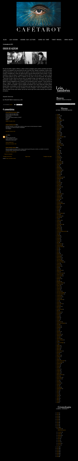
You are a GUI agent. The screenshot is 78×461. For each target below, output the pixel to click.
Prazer (58, 367)
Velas (58, 396)
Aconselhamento (60, 224)
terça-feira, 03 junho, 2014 (10, 131)
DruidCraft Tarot (59, 309)
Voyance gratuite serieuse (11, 147)
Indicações (59, 331)
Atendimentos (59, 197)
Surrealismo (59, 259)
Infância (58, 332)
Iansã (58, 330)
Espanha (58, 207)
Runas (58, 380)
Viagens (58, 192)
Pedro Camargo (59, 362)
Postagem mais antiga (47, 156)
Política (58, 214)
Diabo (58, 234)
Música (58, 142)
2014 (58, 425)
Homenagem (59, 186)
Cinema (58, 118)
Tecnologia (59, 387)
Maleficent (58, 346)
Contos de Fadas (60, 299)
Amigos (58, 271)
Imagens (58, 164)
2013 (57, 267)
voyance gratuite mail (9, 142)
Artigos (58, 175)
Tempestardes (59, 388)
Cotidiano (58, 132)
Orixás (58, 249)
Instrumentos (59, 334)
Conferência (59, 295)
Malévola (58, 348)
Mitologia (58, 167)
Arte (57, 114)
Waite (58, 399)
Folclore (58, 318)
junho (59, 438)
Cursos (58, 232)
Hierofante (58, 325)
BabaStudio (59, 278)
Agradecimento (59, 270)
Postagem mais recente (7, 156)
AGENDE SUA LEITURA (27, 40)
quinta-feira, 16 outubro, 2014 (11, 143)
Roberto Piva (59, 378)
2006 (58, 456)
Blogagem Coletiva (60, 282)
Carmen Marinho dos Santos (11, 112)
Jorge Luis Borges (60, 339)
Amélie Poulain (59, 193)
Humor (58, 328)
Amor (58, 154)
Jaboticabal (59, 335)
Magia (58, 165)
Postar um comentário (8, 154)
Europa (58, 316)
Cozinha (58, 302)
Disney (58, 307)
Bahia (58, 280)
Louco (58, 211)
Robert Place (59, 257)
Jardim (58, 337)
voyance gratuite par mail (11, 124)
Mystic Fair (59, 355)
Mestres (58, 129)
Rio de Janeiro (59, 377)
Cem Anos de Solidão (61, 292)
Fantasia (58, 317)
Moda (58, 353)
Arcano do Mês (59, 275)
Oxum (58, 357)
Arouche (58, 277)
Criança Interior (59, 303)
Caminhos (58, 288)
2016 (58, 422)
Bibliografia (59, 281)
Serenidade (59, 382)
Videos (58, 398)
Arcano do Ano (59, 274)
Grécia (58, 324)
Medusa (58, 349)
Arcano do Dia (59, 161)
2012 (58, 446)
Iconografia (59, 157)
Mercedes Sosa (59, 350)
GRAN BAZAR (68, 40)
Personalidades (59, 120)
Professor (58, 369)
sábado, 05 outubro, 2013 (10, 121)
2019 (58, 417)
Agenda (58, 268)
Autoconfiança (59, 163)
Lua (57, 344)
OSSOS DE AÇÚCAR (62, 430)
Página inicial (27, 156)
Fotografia (58, 184)
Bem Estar (59, 228)
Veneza (58, 221)
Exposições (59, 182)
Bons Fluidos (59, 284)
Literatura (58, 115)
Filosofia (58, 150)
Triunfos (58, 263)
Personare (58, 168)
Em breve (58, 236)
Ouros (58, 252)
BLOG (5, 40)
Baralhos (58, 199)
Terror (58, 391)
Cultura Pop (59, 125)
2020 (58, 416)
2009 (58, 451)
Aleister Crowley (60, 145)
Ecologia (58, 235)
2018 (58, 419)
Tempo (58, 389)
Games (58, 185)
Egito (58, 310)
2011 (58, 448)
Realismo (58, 373)
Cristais (58, 305)
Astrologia (58, 196)
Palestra (58, 359)
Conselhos (59, 298)
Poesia (58, 122)
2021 (58, 414)
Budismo (58, 285)
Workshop (58, 264)
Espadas (58, 156)
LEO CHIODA (13, 40)
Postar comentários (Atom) (11, 158)
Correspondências (60, 203)
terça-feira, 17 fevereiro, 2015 (11, 151)
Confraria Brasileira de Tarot (62, 231)
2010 (58, 450)
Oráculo (58, 188)
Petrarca (58, 364)
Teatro (58, 385)
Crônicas (58, 135)
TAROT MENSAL (57, 40)
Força (58, 320)
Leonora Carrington (60, 342)
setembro (60, 435)
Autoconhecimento (60, 177)
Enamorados (59, 312)
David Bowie (59, 306)
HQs (57, 139)
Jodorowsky (59, 338)
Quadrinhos (59, 171)
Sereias (58, 381)
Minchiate (58, 352)
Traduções (59, 153)
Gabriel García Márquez (61, 323)
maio (59, 440)
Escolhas (58, 239)
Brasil (58, 200)
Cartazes (58, 289)
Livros (58, 131)
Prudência (58, 371)
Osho (58, 250)
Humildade (59, 327)
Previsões (58, 256)
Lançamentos (59, 245)
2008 (58, 453)
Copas (58, 179)
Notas (58, 117)
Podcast (58, 366)
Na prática (58, 133)
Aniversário (59, 195)
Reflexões (58, 172)
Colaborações (59, 178)
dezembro (60, 428)
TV (57, 149)
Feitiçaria (58, 241)
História (58, 140)
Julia (7, 135)
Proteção (58, 370)
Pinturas (58, 160)
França (58, 209)
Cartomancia (59, 291)
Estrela (58, 314)
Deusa (58, 181)
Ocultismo (58, 356)
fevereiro (59, 443)
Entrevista (58, 206)
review (58, 401)
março (59, 441)
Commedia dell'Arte (60, 293)
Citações (58, 121)
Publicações (59, 143)
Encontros (58, 313)
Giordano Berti (59, 243)
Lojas (58, 210)
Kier (57, 341)
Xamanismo (59, 266)
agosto (59, 436)
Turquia (58, 395)
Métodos (58, 152)
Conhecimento (59, 296)
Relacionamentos (60, 374)
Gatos (58, 242)
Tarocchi (58, 158)
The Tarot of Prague (60, 261)
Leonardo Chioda (60, 246)
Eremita (58, 238)
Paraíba (58, 253)
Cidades (58, 138)
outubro (59, 433)
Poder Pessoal (59, 170)
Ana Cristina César (60, 273)
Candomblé (59, 229)
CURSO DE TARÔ (43, 40)
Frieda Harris (59, 321)
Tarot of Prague (59, 260)
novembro (60, 432)
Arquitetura (59, 227)
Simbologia (59, 174)
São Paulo (58, 217)
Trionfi (58, 394)
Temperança (59, 220)
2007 (58, 454)
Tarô (57, 218)
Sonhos (58, 384)
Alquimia (58, 225)
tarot (57, 402)
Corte (58, 300)
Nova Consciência (60, 213)
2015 (58, 424)
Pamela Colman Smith (61, 360)
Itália (57, 146)
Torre (58, 392)
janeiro (59, 444)
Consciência (59, 202)
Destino (58, 204)
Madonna (58, 345)
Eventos (58, 128)
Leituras (58, 124)
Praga (58, 189)
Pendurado (59, 363)
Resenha (58, 147)
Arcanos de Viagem (60, 136)
